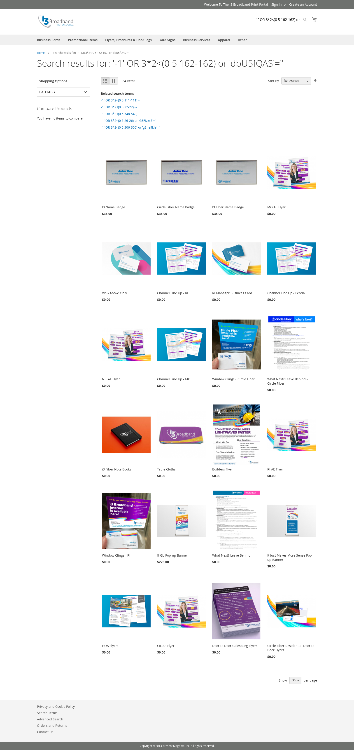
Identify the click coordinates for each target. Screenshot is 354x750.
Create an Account (303, 4)
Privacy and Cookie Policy (56, 706)
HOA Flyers (110, 646)
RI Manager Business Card (232, 293)
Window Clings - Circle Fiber (233, 379)
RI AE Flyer (275, 469)
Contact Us (45, 732)
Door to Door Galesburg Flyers (235, 646)
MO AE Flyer (276, 207)
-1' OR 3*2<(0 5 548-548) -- (120, 114)
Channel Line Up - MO (174, 379)
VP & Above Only (114, 293)
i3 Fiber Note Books (116, 469)
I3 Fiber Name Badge (228, 207)
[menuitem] (48, 40)
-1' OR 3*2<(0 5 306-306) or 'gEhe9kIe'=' (130, 127)
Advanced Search (50, 719)
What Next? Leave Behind (231, 555)
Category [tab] (47, 92)
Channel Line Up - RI (172, 293)
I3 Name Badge (113, 207)
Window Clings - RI (116, 555)
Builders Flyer (222, 469)
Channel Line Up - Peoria (286, 293)
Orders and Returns (52, 725)
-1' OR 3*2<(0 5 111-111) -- (120, 100)
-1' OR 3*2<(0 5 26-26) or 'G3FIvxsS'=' (128, 120)
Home (41, 52)
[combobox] (281, 19)
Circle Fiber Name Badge (176, 207)
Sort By (273, 80)
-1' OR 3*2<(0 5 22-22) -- (119, 107)
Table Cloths (166, 469)
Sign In (276, 4)
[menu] (177, 40)
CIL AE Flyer (166, 646)
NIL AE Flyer (111, 379)
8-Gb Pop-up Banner (172, 555)
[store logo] (56, 21)
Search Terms (47, 713)
